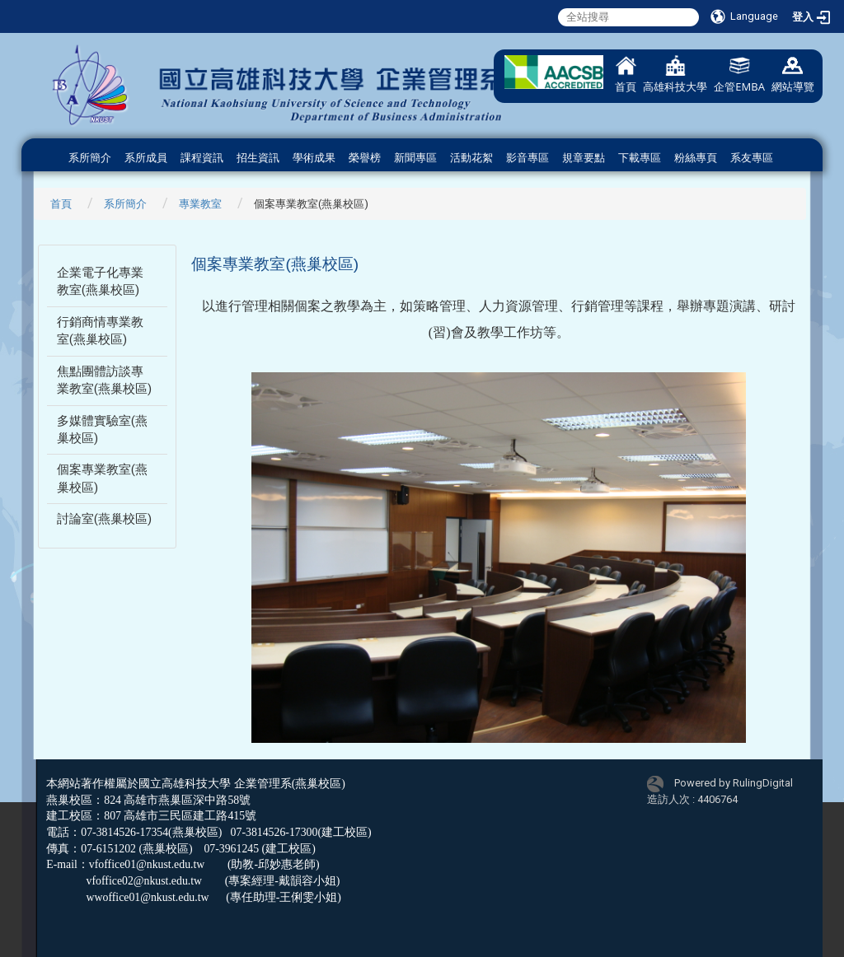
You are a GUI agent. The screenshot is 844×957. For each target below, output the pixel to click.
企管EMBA (739, 74)
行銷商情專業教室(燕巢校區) (100, 331)
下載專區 (639, 158)
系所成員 (145, 158)
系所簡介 (89, 158)
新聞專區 (415, 158)
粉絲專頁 (695, 158)
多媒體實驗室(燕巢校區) (102, 429)
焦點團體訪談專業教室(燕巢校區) (104, 380)
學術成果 (314, 158)
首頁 (625, 74)
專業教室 (200, 204)
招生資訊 (258, 158)
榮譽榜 (365, 158)
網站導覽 (792, 74)
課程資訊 (202, 158)
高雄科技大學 (675, 74)
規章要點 (583, 158)
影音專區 (527, 158)
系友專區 (751, 158)
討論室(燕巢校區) (104, 518)
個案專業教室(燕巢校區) (102, 478)
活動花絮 (471, 158)
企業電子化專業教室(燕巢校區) (100, 281)
